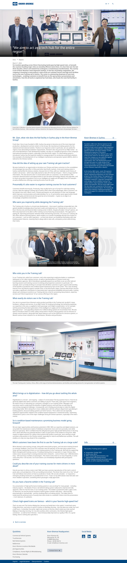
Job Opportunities (18, 549)
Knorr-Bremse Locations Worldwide (24, 546)
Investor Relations (56, 8)
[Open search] (112, 3)
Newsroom (110, 8)
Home (14, 59)
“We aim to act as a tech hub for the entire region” (44, 50)
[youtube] (83, 536)
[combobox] (107, 3)
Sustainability (35, 8)
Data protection (37, 561)
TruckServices (17, 538)
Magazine (92, 8)
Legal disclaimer (25, 561)
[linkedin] (89, 536)
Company (16, 8)
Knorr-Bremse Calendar (20, 554)
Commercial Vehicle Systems (22, 536)
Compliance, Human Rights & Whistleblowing (27, 552)
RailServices (16, 544)
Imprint (15, 561)
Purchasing (16, 557)
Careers (75, 8)
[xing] (94, 536)
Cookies (46, 561)
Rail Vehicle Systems (19, 541)
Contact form (54, 550)
